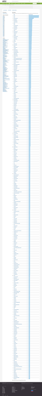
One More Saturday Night (16, 98)
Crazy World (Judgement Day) (17, 302)
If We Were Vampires (16, 235)
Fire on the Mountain (16, 25)
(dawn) (14, 275)
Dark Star (15, 93)
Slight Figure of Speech (16, 126)
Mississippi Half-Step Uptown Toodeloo (18, 59)
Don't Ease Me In (15, 75)
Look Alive (15, 344)
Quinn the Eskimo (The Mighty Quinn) (17, 247)
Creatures (15, 303)
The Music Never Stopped (16, 70)
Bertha (14, 24)
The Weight (15, 145)
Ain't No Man (15, 71)
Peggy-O (14, 82)
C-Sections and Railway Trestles (17, 291)
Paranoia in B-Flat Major (16, 166)
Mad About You (15, 349)
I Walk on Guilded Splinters (16, 327)
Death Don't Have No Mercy (16, 304)
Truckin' (14, 30)
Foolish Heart (15, 155)
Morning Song (15, 105)
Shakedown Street (15, 54)
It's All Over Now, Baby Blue (16, 160)
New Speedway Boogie (16, 52)
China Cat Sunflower (16, 36)
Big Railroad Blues (15, 99)
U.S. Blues (15, 48)
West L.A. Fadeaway (16, 270)
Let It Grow (15, 122)
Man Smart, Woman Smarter (16, 64)
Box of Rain (15, 88)
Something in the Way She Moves (17, 201)
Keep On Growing (15, 332)
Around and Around (16, 133)
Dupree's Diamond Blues (16, 309)
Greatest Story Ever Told (16, 321)
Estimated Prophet (16, 31)
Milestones (15, 241)
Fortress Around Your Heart (16, 315)
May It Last (15, 354)
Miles (14, 360)
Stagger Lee (15, 127)
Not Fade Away (15, 19)
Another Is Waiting (15, 280)
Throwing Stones (15, 47)
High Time (15, 138)
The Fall (14, 144)
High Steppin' (15, 184)
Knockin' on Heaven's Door (16, 139)
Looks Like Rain (15, 103)
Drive (14, 308)
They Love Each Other (16, 86)
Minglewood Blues (15, 65)
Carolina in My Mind (16, 178)
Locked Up (15, 240)
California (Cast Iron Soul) (16, 292)
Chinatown (15, 297)
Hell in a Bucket (15, 37)
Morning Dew (15, 104)
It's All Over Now (15, 236)
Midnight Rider (15, 359)
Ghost (14, 319)
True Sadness (15, 269)
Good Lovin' (15, 94)
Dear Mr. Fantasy (15, 150)
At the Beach (15, 173)
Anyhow (14, 213)
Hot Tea (14, 229)
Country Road (15, 219)
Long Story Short (15, 343)
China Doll (15, 111)
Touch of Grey (15, 87)
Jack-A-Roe (15, 189)
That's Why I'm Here (16, 263)
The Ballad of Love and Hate (16, 264)
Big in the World (15, 285)
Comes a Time (15, 179)
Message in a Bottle (16, 355)
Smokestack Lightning (16, 253)
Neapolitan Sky (15, 361)
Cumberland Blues (15, 92)
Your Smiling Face (15, 274)
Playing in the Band (16, 18)
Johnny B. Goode (15, 190)
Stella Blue (15, 35)
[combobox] (21, 1)
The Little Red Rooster (16, 109)
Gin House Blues (15, 320)
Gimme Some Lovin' (16, 156)
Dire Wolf (15, 115)
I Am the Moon (15, 326)
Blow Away (15, 286)
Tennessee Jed (15, 69)
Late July (15, 336)
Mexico (14, 194)
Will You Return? (15, 132)
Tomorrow (15, 206)
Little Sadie (15, 342)
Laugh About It (15, 337)
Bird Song (15, 41)
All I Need (15, 212)
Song (14, 14)
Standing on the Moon (16, 143)
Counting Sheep (15, 218)
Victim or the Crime (16, 207)
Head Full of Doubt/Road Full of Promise (18, 58)
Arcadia (14, 281)
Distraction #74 (15, 116)
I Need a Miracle (15, 76)
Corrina (14, 217)
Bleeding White (15, 177)
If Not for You (15, 234)
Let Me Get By (15, 338)
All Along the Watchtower (16, 110)
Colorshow (15, 298)
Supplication (15, 202)
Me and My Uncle (15, 81)
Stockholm (15, 258)
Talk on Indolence (15, 128)
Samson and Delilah (16, 167)
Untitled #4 (15, 172)
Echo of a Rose (15, 310)
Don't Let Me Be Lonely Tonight (17, 223)
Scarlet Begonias (15, 20)
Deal (14, 42)
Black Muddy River (15, 149)
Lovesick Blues (15, 348)
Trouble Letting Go (15, 268)
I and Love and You (16, 121)
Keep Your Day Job (16, 161)
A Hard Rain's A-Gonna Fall (16, 211)
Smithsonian (15, 252)
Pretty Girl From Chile (16, 246)
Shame (14, 200)
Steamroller (15, 257)
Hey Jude (15, 228)
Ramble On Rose (15, 53)
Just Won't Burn (15, 331)
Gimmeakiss (15, 183)
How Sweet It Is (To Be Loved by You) (17, 230)
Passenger (15, 196)
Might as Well (15, 195)
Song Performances (31, 14)
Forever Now (15, 314)
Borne (14, 287)
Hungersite (15, 325)
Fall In (14, 224)
